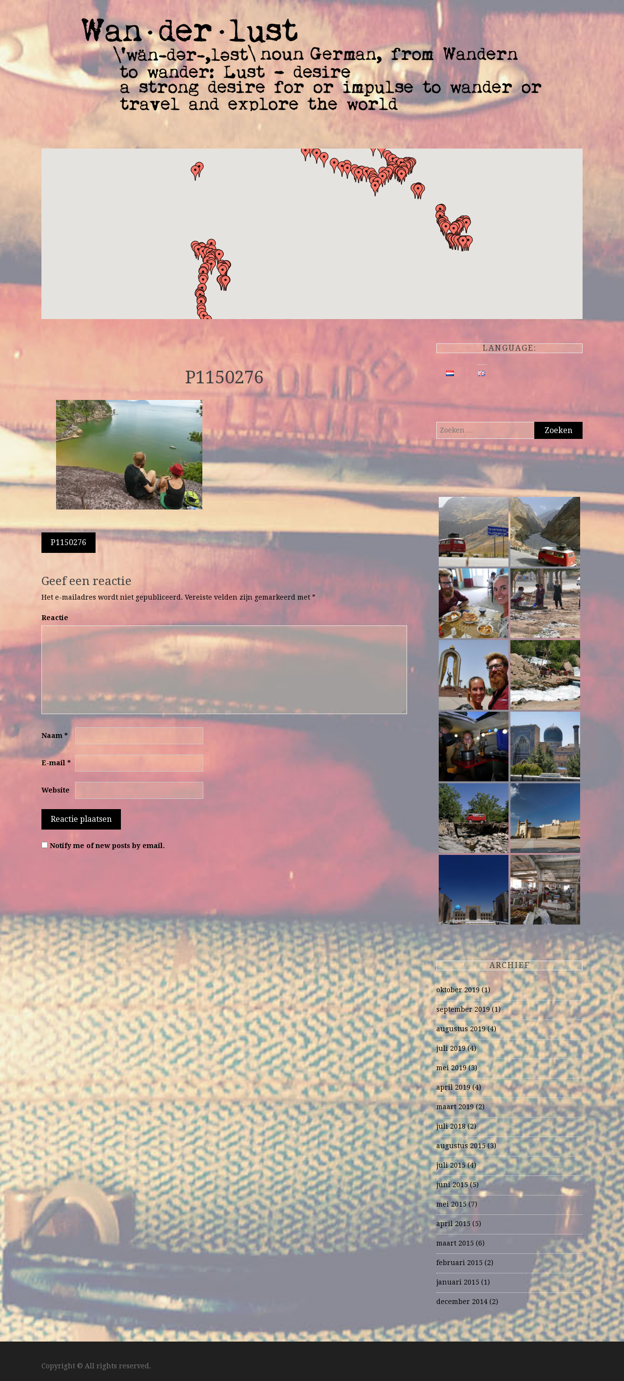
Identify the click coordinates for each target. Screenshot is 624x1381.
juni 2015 (452, 1185)
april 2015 (453, 1224)
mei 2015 (451, 1204)
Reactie (54, 618)
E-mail (56, 763)
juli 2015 (451, 1165)
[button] (418, 191)
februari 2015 (459, 1263)
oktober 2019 (458, 990)
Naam (54, 735)
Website (55, 790)
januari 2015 (457, 1282)
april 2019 (453, 1087)
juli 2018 (451, 1126)
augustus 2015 (461, 1146)
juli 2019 (451, 1048)
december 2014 (462, 1301)
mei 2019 (451, 1068)
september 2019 (463, 1009)
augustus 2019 (461, 1029)
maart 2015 (455, 1243)
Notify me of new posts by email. (107, 846)
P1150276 (68, 542)
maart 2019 (455, 1107)
